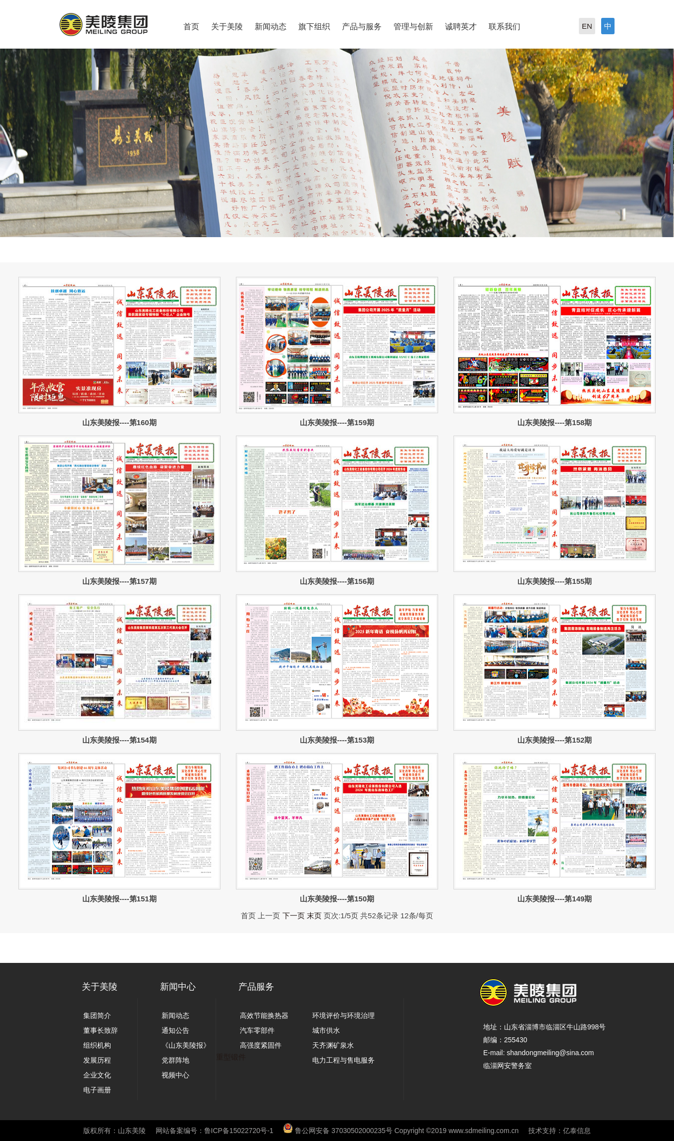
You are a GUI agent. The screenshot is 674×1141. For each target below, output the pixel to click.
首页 (191, 26)
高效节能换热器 (264, 1015)
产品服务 (256, 987)
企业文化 (97, 1075)
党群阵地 (175, 1060)
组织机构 (97, 1045)
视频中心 (175, 1075)
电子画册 (97, 1090)
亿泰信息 (577, 1131)
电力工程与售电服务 (343, 1060)
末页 (314, 915)
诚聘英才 (461, 26)
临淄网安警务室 (507, 1066)
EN (587, 26)
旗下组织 (314, 26)
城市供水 (326, 1030)
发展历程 (97, 1060)
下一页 (293, 915)
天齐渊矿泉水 (333, 1045)
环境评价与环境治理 (343, 1015)
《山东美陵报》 (186, 1045)
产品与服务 (362, 26)
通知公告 (175, 1030)
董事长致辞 (100, 1030)
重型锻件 (231, 1057)
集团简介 (97, 1015)
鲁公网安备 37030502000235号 (344, 1131)
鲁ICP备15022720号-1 (239, 1131)
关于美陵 (227, 26)
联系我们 (504, 26)
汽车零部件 (257, 1030)
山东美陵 (132, 1131)
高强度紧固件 (260, 1045)
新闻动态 (270, 26)
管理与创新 (413, 26)
